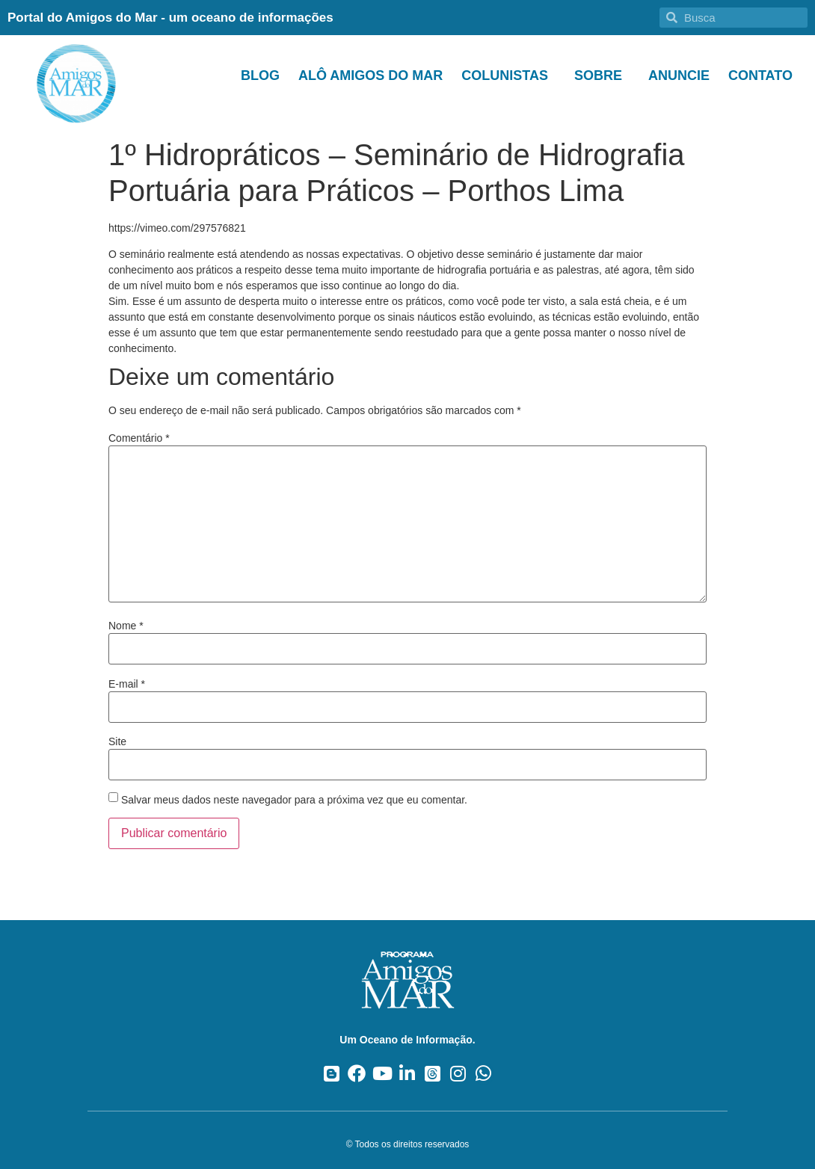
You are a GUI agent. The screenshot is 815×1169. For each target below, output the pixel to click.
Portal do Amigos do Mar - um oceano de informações (170, 17)
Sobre (602, 75)
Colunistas (508, 75)
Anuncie (679, 75)
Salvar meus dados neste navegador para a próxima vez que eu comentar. (294, 800)
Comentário (139, 438)
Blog (260, 75)
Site (117, 741)
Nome (126, 625)
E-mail (126, 684)
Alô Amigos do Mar (370, 75)
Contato (760, 75)
